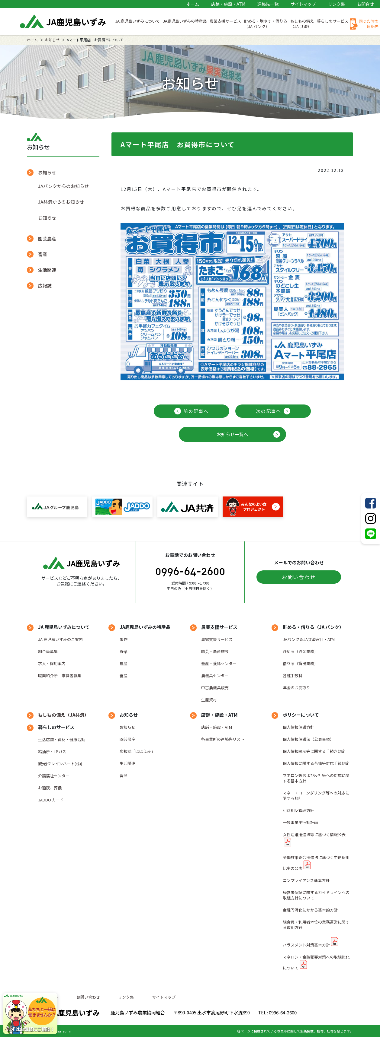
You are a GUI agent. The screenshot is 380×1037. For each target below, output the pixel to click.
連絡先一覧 (268, 4)
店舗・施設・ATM (228, 4)
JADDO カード (51, 800)
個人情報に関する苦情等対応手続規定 (316, 763)
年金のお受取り (296, 687)
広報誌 (45, 285)
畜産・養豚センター (219, 663)
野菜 (123, 651)
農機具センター (215, 675)
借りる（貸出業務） (300, 663)
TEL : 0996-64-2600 (277, 1012)
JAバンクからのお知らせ (63, 186)
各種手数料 (292, 675)
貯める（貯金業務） (300, 651)
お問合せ (365, 4)
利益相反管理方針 (298, 810)
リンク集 (336, 4)
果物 (123, 639)
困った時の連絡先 (368, 23)
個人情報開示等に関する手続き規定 (314, 751)
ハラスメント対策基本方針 (306, 945)
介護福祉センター (53, 776)
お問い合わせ (299, 577)
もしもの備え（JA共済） (63, 715)
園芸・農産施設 (215, 651)
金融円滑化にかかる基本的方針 (310, 910)
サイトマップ (303, 4)
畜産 (42, 254)
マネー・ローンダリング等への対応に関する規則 (316, 795)
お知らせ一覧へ (232, 434)
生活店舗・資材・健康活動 (61, 739)
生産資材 (209, 699)
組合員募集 (48, 651)
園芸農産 (47, 238)
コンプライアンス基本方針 (306, 880)
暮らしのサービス (332, 21)
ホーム (192, 4)
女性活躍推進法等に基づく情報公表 (314, 834)
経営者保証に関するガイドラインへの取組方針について (316, 895)
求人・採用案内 (52, 663)
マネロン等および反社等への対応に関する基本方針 (316, 778)
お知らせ (52, 39)
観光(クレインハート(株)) (60, 763)
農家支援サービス (217, 639)
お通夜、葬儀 (50, 788)
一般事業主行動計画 (300, 822)
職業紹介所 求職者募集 (59, 675)
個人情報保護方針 (298, 727)
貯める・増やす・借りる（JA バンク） (265, 23)
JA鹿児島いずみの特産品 (185, 21)
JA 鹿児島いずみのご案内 (60, 639)
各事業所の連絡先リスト (222, 739)
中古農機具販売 (215, 687)
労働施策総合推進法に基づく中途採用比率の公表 (316, 863)
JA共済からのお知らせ (61, 201)
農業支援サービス (225, 21)
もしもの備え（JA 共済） (302, 23)
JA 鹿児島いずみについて (137, 21)
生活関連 (47, 270)
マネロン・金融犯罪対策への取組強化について (316, 962)
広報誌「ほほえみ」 (137, 751)
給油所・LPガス (52, 751)
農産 (123, 663)
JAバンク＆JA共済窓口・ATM (309, 639)
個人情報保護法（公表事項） (308, 739)
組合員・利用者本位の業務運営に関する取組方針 (316, 924)
